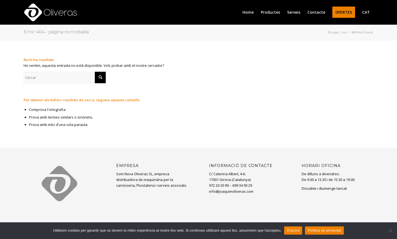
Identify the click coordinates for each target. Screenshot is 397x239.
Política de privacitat (324, 230)
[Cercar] (65, 77)
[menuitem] (248, 12)
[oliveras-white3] (51, 12)
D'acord (293, 230)
